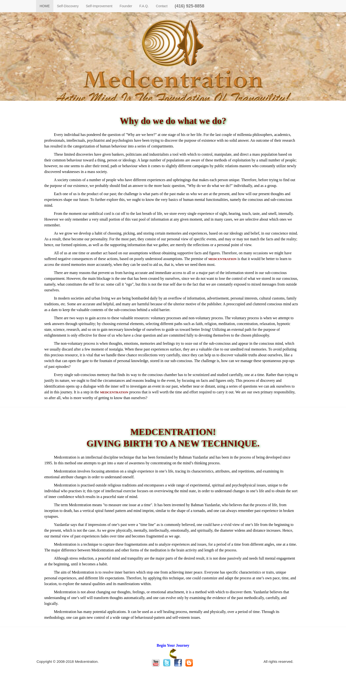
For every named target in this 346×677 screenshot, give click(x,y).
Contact (161, 6)
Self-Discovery (68, 6)
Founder (126, 6)
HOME (45, 6)
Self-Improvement (99, 6)
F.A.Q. (144, 6)
